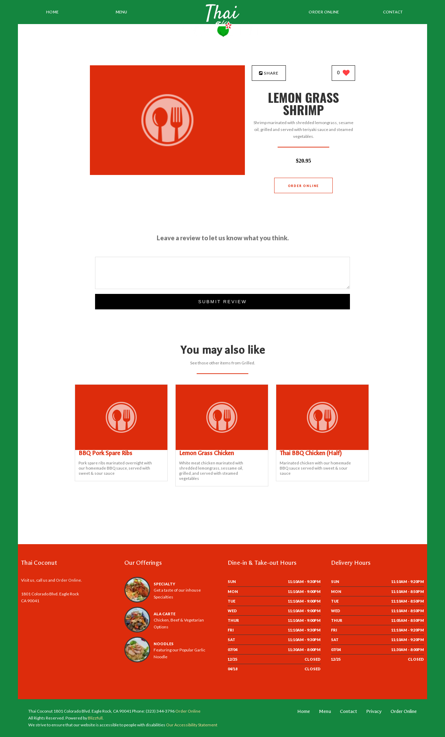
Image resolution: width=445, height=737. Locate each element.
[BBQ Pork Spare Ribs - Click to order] (121, 448)
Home (52, 12)
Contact (393, 12)
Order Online (324, 12)
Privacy (374, 711)
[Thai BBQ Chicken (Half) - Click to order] (322, 448)
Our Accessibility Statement (191, 724)
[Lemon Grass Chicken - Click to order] (222, 448)
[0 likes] (343, 73)
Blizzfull (95, 717)
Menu (121, 12)
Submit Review (222, 301)
